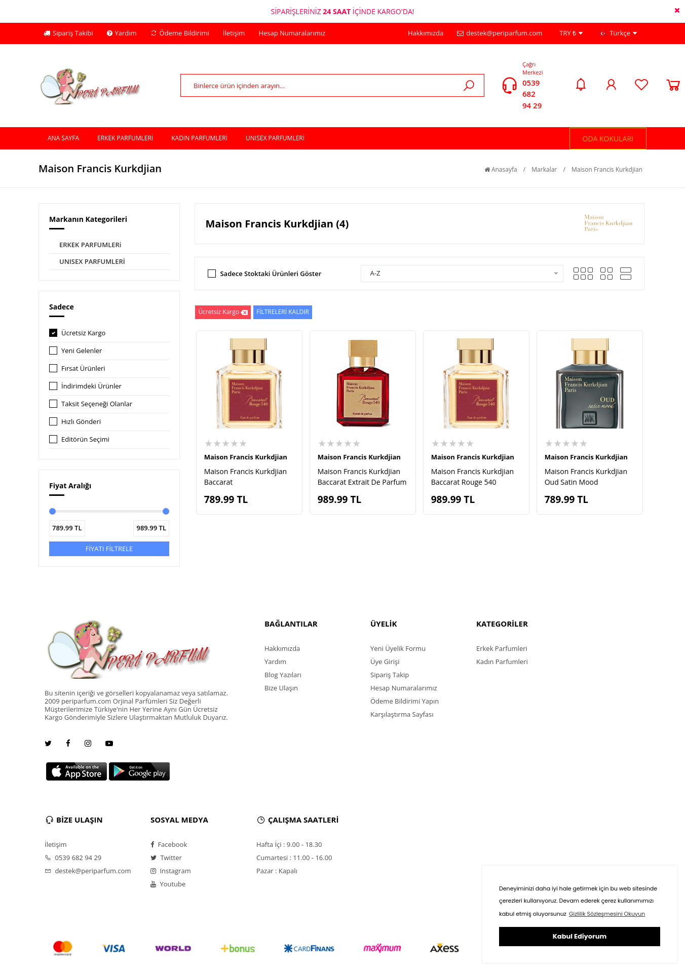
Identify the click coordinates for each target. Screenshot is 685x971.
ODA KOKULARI (608, 138)
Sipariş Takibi (68, 32)
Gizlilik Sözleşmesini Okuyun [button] (607, 914)
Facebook (168, 844)
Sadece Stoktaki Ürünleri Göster (270, 273)
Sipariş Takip (389, 675)
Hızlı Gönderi (81, 421)
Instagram (170, 871)
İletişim (234, 32)
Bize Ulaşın (281, 688)
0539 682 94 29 (532, 93)
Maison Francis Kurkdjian (607, 169)
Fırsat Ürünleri (83, 368)
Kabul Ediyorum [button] (579, 936)
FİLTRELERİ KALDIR (282, 311)
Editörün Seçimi (85, 439)
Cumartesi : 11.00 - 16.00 (294, 857)
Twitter (166, 857)
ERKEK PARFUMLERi (90, 244)
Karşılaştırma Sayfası (401, 714)
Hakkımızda (425, 32)
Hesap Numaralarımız (291, 32)
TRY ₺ (571, 33)
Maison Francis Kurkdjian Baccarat (245, 477)
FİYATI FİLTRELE (109, 548)
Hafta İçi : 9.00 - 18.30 (289, 844)
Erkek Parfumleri (501, 648)
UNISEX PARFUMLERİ (92, 261)
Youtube (167, 884)
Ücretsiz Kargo (83, 332)
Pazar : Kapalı (276, 871)
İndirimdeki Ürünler (91, 386)
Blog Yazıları (282, 675)
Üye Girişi (384, 661)
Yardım (122, 32)
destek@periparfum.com (499, 32)
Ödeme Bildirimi (179, 32)
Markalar (544, 169)
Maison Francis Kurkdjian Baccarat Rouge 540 (472, 477)
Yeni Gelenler (81, 350)
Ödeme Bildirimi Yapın (404, 701)
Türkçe (618, 33)
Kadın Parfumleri (502, 661)
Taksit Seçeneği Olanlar (96, 403)
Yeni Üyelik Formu (398, 648)
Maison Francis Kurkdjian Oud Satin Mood (586, 477)
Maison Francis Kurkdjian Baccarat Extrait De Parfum (362, 477)
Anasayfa (500, 169)
